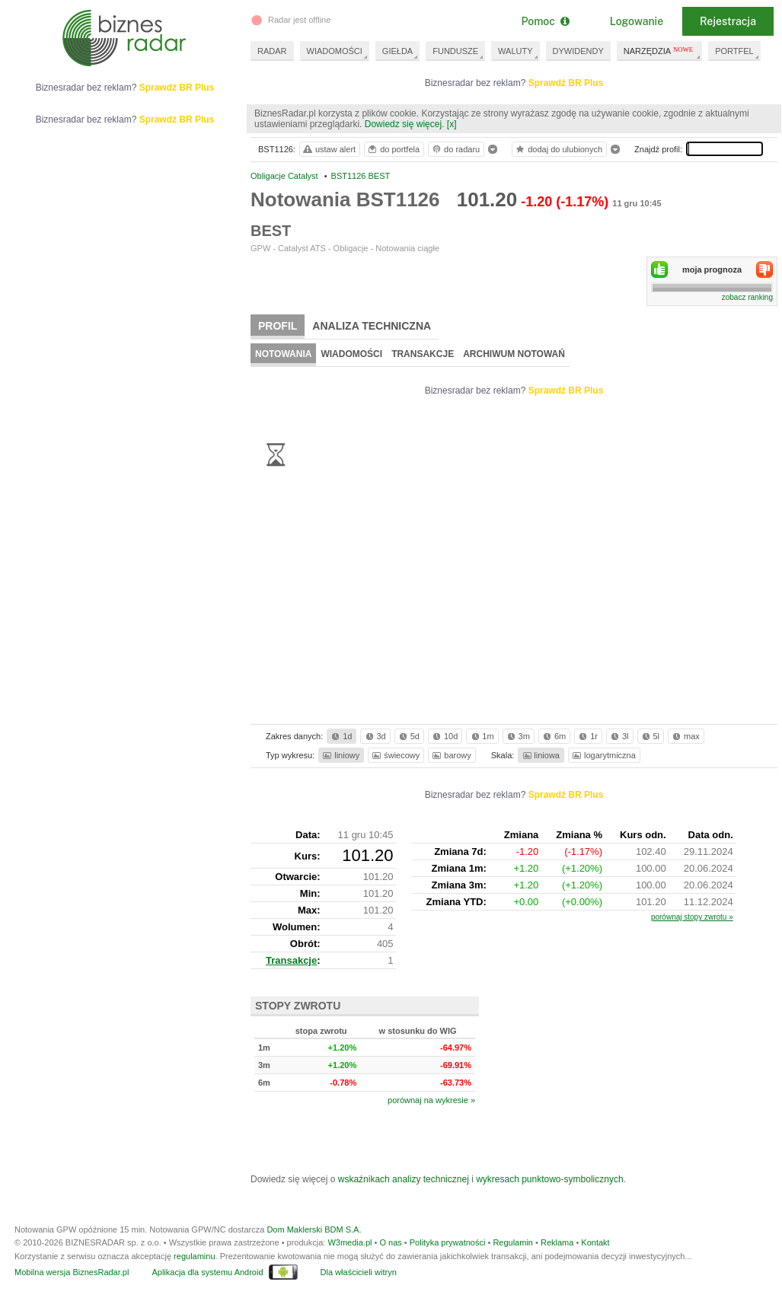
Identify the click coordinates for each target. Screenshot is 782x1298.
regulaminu (194, 1256)
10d (444, 736)
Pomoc (545, 21)
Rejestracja (728, 21)
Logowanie (636, 21)
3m (517, 736)
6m (553, 736)
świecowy (395, 755)
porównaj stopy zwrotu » (692, 917)
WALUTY (515, 51)
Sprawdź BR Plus (566, 83)
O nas (390, 1242)
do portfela (393, 149)
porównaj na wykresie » (431, 1100)
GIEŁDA (397, 51)
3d (374, 736)
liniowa (540, 755)
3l (618, 736)
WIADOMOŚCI (334, 51)
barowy (450, 755)
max (685, 736)
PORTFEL (734, 51)
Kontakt (595, 1242)
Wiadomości (351, 354)
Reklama (557, 1242)
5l (649, 736)
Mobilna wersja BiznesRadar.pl (71, 1272)
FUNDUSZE (455, 51)
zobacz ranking (747, 297)
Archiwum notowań (514, 354)
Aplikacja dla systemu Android (207, 1272)
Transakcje (422, 354)
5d (408, 736)
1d (340, 736)
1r (587, 736)
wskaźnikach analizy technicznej (403, 1179)
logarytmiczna (603, 755)
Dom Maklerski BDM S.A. (314, 1229)
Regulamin (513, 1242)
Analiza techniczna (371, 326)
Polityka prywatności (448, 1242)
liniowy (340, 755)
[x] (452, 124)
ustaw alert (329, 149)
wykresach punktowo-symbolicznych (549, 1179)
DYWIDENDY (578, 51)
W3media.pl (349, 1242)
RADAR (272, 51)
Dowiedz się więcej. (405, 124)
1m (481, 736)
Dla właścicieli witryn (359, 1272)
